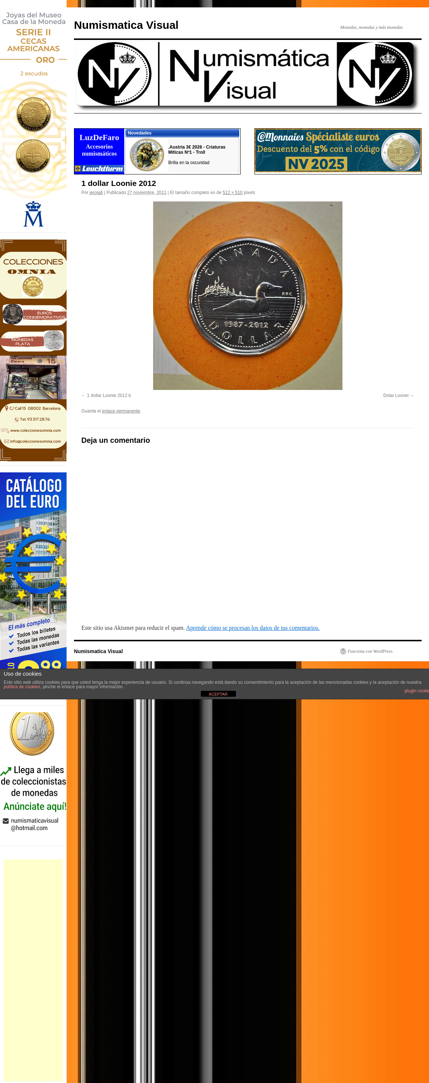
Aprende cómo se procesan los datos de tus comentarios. (253, 628)
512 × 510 (233, 192)
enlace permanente (121, 411)
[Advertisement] (33, 970)
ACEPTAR (218, 694)
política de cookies (22, 686)
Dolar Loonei (396, 395)
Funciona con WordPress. (370, 651)
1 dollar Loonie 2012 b (109, 395)
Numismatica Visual (126, 25)
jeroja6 (96, 192)
